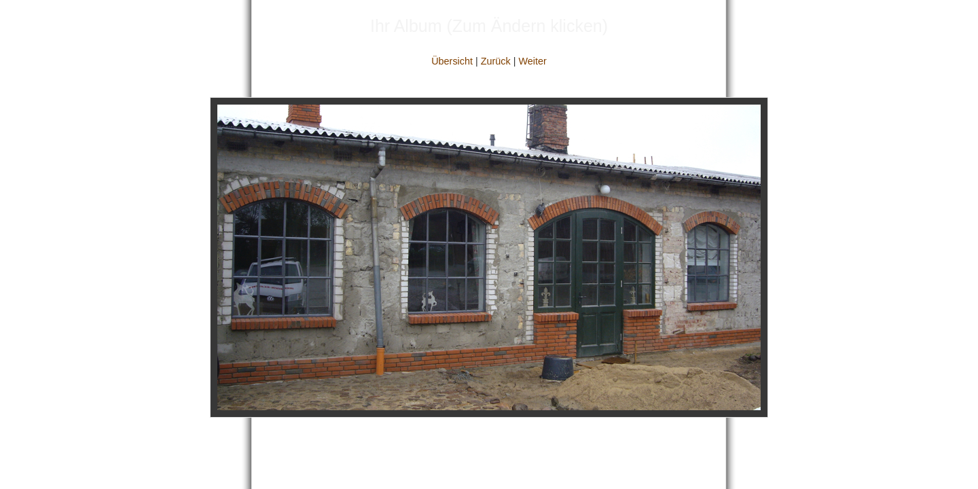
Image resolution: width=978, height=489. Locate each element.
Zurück (496, 61)
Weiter (532, 61)
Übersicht (452, 61)
